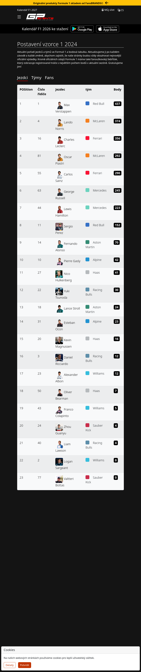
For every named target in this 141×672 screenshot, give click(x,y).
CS (121, 10)
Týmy (36, 77)
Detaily (10, 665)
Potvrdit (24, 665)
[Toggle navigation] (20, 17)
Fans (49, 77)
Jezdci (22, 77)
